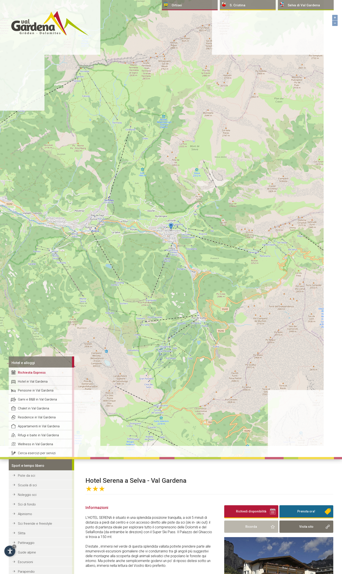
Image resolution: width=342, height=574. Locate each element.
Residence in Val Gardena (37, 417)
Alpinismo (25, 514)
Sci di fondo (27, 504)
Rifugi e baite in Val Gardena (38, 435)
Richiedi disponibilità (251, 511)
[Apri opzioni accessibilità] (9, 551)
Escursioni (25, 562)
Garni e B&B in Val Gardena (37, 399)
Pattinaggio (26, 543)
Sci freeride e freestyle (35, 524)
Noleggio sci (27, 495)
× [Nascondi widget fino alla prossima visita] (14, 546)
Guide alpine (27, 552)
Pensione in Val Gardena (35, 390)
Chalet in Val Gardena (33, 408)
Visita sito (306, 526)
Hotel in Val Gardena (33, 381)
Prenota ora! (306, 511)
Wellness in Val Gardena (35, 444)
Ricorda (251, 526)
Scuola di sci (27, 485)
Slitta (21, 533)
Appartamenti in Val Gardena (39, 426)
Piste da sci (26, 476)
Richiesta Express (32, 373)
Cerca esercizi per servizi (37, 453)
